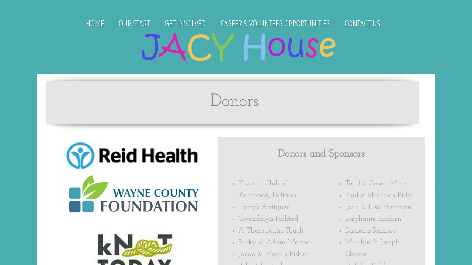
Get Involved (185, 23)
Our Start (134, 23)
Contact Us (362, 23)
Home (95, 23)
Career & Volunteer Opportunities (275, 23)
